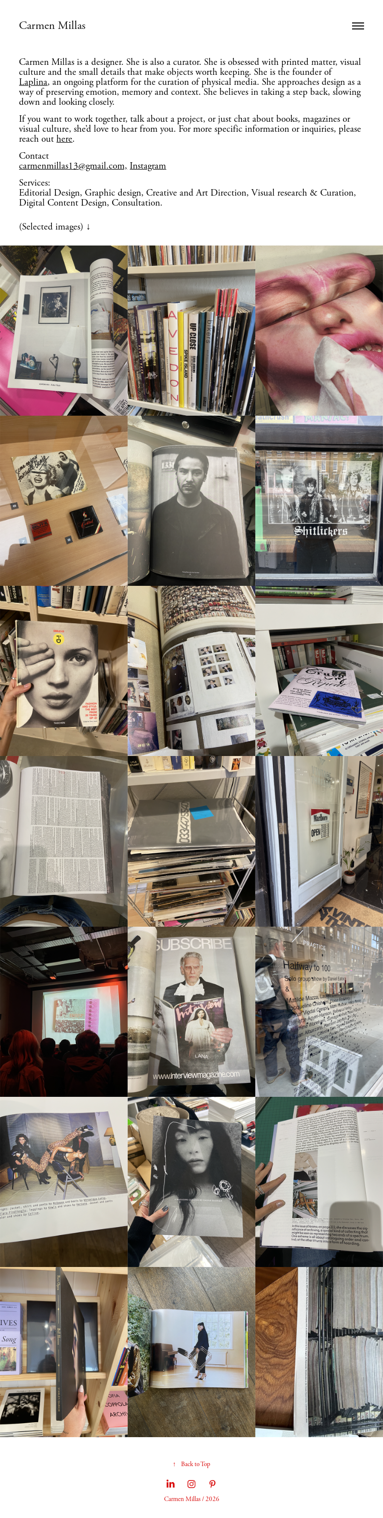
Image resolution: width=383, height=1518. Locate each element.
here (64, 139)
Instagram (148, 166)
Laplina (33, 82)
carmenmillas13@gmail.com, (73, 166)
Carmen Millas (53, 25)
